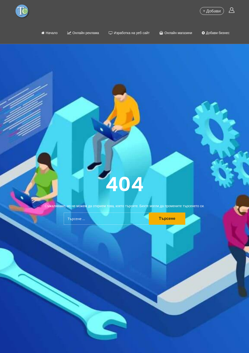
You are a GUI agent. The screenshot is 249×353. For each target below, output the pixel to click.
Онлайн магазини (175, 32)
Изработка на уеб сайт (129, 32)
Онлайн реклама (83, 32)
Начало (49, 32)
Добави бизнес (216, 32)
